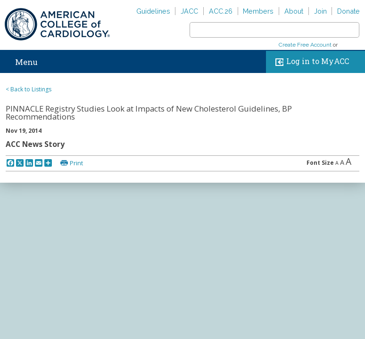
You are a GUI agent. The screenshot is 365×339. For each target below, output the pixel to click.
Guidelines (153, 11)
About (293, 11)
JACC (189, 11)
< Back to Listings (28, 89)
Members (258, 11)
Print (76, 163)
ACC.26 (220, 11)
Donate (348, 11)
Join (320, 11)
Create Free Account (305, 44)
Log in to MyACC (310, 62)
